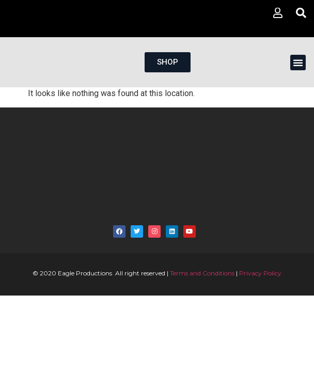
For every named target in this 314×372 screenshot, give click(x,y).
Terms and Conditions (202, 273)
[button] (298, 62)
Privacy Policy (260, 273)
